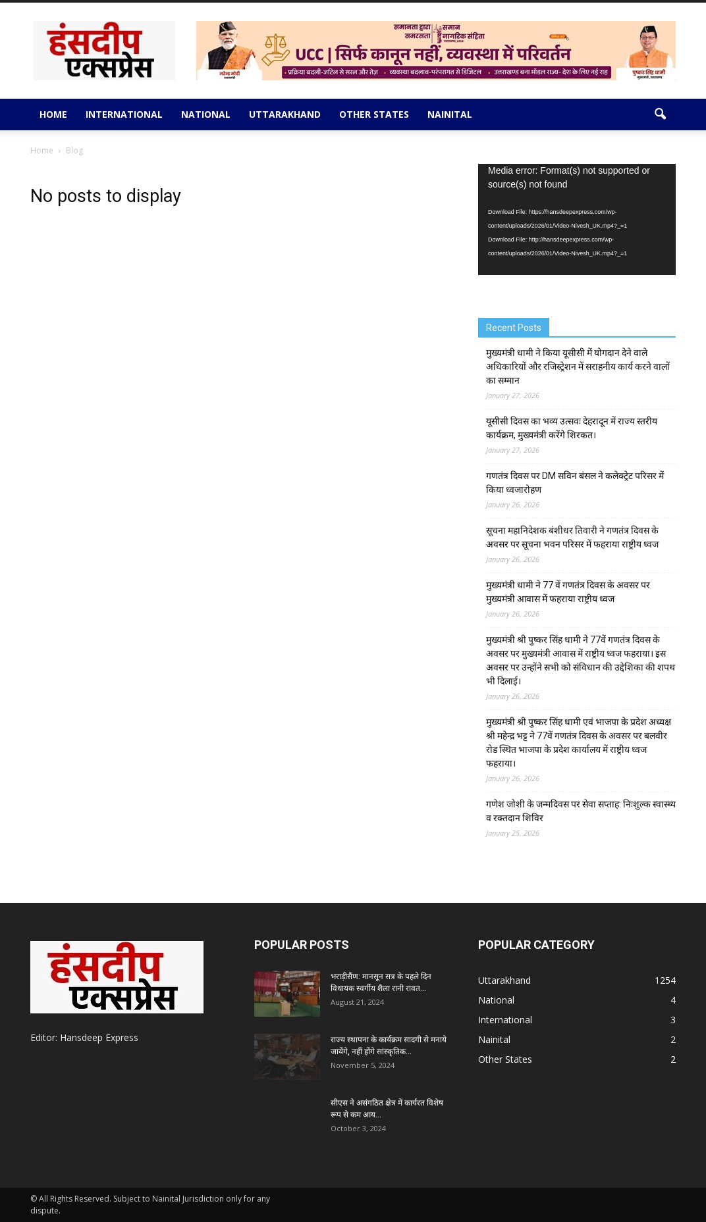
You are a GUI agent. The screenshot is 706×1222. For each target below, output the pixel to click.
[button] (660, 114)
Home (53, 114)
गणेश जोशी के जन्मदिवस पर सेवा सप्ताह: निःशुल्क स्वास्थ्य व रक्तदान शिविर (581, 811)
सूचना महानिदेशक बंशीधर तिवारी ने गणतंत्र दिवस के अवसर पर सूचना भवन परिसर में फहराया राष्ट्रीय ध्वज (572, 537)
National (206, 114)
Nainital (449, 114)
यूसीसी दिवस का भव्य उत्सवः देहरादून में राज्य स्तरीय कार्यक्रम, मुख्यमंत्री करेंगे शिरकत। (571, 428)
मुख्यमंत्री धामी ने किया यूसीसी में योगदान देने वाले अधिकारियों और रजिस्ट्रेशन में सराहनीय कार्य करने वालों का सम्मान (578, 366)
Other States (374, 114)
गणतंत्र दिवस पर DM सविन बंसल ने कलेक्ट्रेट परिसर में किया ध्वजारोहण (575, 483)
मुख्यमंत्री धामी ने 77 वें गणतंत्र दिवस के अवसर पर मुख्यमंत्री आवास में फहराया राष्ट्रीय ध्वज (568, 592)
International (124, 114)
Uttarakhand (285, 114)
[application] (577, 220)
